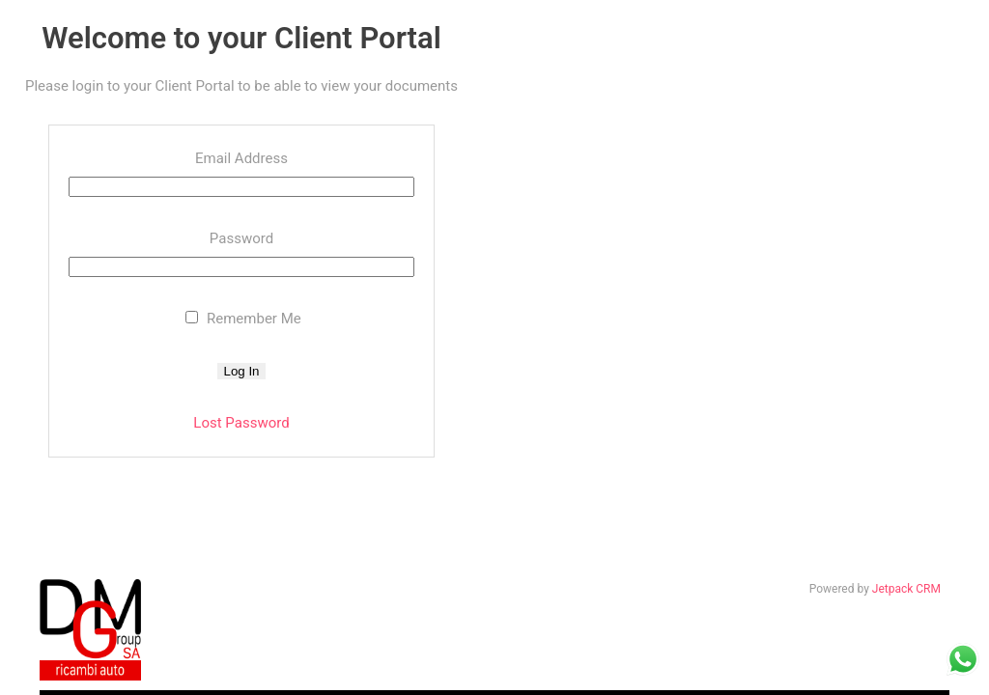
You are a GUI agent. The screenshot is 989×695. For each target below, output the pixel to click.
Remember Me (242, 318)
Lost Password (241, 422)
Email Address (241, 158)
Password (241, 238)
